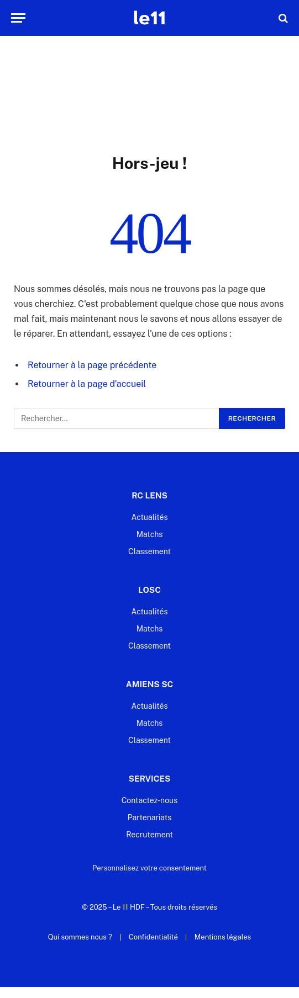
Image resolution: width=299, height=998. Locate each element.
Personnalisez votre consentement (149, 868)
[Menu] (18, 18)
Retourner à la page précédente (92, 365)
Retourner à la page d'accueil (87, 384)
